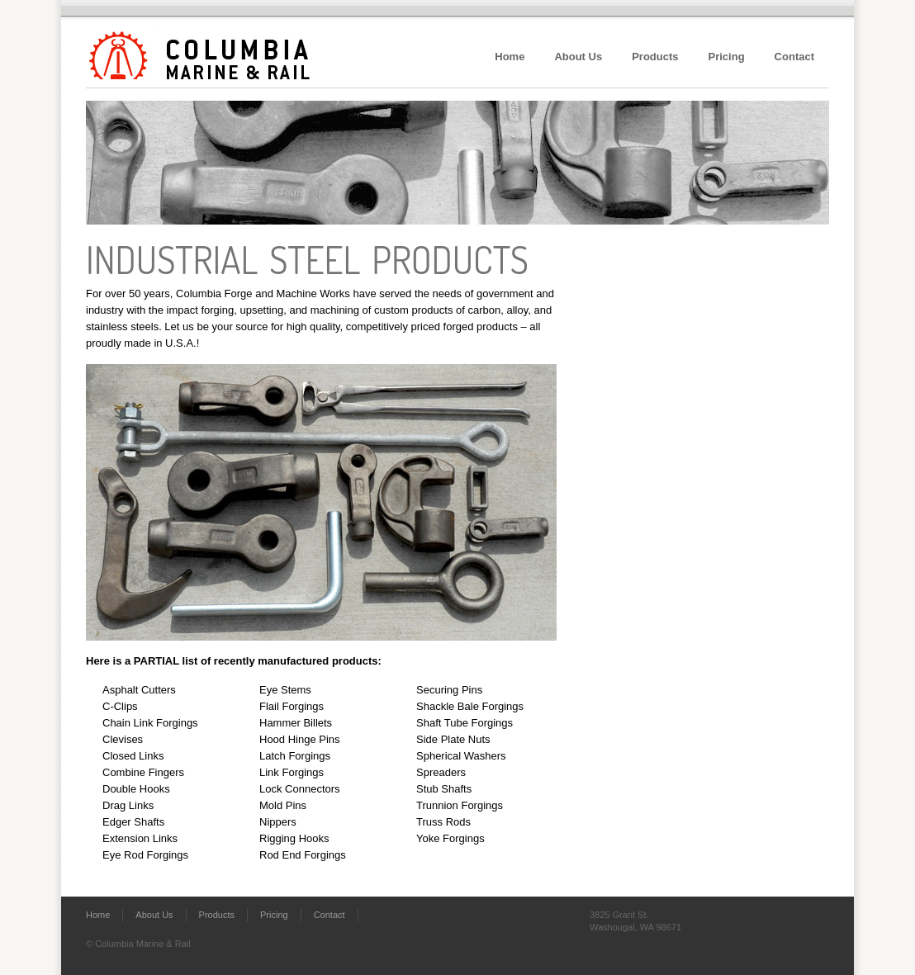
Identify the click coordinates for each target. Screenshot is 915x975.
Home (509, 56)
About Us (578, 56)
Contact (794, 56)
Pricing (727, 56)
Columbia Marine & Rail (189, 48)
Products (655, 56)
